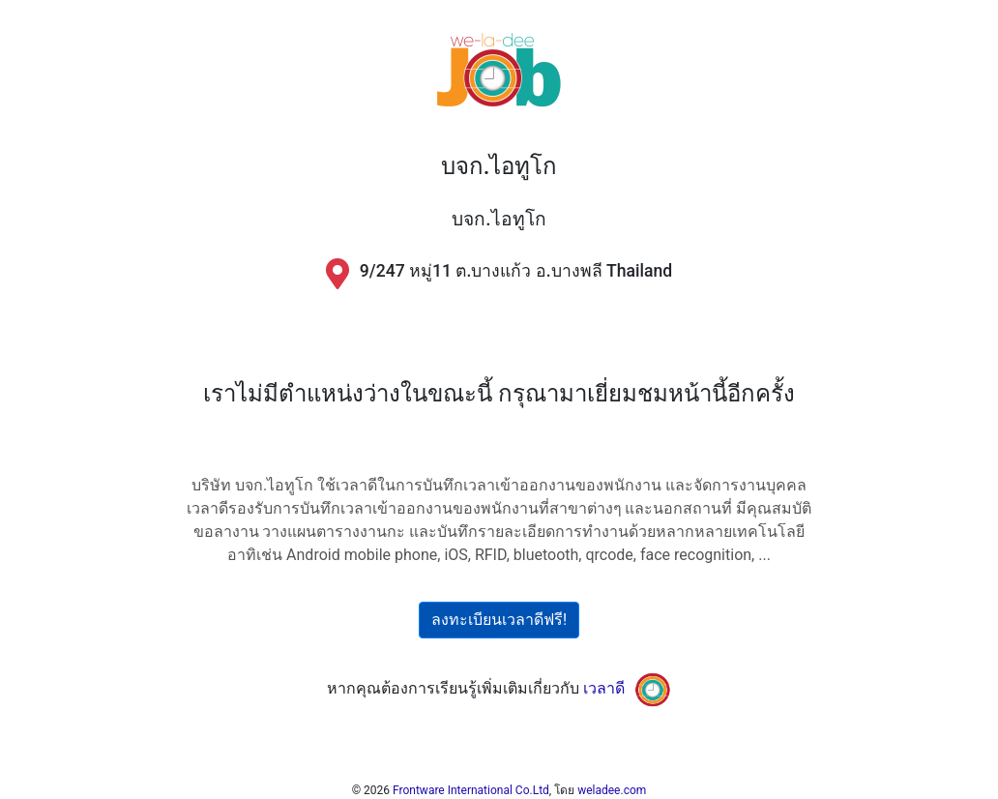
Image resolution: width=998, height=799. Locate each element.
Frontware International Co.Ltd (471, 790)
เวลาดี (604, 688)
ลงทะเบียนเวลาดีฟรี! (499, 619)
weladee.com (611, 790)
